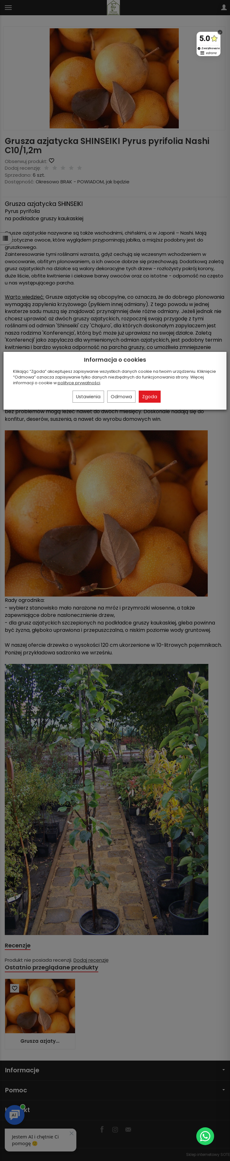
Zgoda (149, 396)
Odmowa (121, 396)
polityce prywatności (79, 383)
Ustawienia (88, 396)
